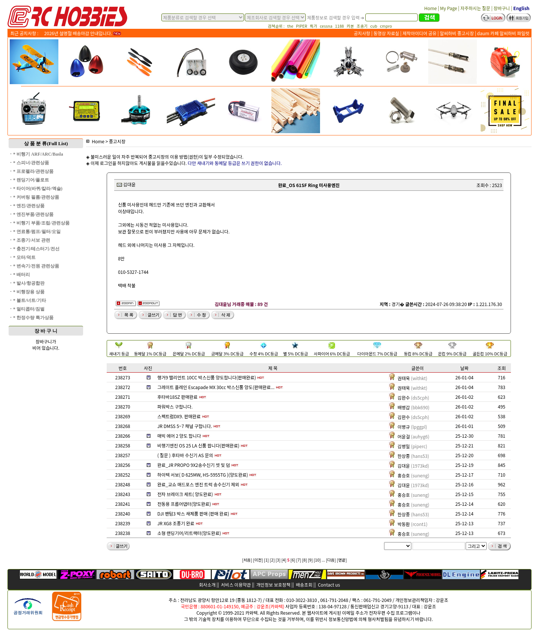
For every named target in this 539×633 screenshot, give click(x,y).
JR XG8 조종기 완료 (175, 523)
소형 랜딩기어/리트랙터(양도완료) (189, 533)
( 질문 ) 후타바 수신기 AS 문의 (185, 455)
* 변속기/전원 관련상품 (36, 266)
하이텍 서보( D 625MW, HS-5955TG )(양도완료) (202, 474)
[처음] (247, 560)
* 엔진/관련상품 (29, 205)
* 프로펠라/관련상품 (33, 171)
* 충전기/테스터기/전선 (36, 248)
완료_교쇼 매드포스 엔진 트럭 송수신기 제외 (198, 484)
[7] (298, 560)
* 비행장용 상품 (29, 291)
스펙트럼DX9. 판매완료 (179, 416)
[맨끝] (342, 560)
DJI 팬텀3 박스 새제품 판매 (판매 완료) (193, 513)
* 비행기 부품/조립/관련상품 (41, 223)
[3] (277, 560)
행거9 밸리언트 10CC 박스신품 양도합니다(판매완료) (206, 377)
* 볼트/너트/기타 (29, 300)
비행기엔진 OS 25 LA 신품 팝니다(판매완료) (198, 445)
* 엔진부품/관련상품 (33, 214)
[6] (292, 560)
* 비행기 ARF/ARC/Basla (38, 154)
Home (95, 141)
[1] (266, 560)
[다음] (331, 560)
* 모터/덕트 (24, 257)
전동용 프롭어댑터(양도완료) (184, 504)
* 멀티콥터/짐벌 (29, 309)
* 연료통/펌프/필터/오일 (37, 231)
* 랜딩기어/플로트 (31, 180)
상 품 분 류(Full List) (46, 143)
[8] (304, 560)
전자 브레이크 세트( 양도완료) (185, 494)
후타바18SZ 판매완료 (177, 397)
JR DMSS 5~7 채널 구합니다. (184, 426)
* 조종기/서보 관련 (31, 240)
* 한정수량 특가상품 (33, 317)
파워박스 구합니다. (174, 406)
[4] (283, 560)
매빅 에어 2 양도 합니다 (179, 435)
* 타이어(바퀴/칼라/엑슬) (38, 188)
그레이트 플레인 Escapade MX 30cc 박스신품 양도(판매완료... (215, 387)
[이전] (258, 560)
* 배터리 (21, 274)
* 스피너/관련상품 (31, 162)
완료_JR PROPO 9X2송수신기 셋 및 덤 (193, 465)
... (323, 560)
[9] (310, 560)
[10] (317, 560)
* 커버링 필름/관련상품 (36, 197)
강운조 (442, 600)
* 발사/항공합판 (29, 283)
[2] (272, 560)
